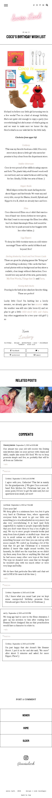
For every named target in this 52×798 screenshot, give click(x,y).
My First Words (14, 278)
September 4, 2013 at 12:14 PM (23, 643)
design (16, 343)
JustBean (6, 505)
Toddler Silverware (26, 164)
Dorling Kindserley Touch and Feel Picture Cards (26, 256)
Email (37, 355)
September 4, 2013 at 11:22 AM (23, 592)
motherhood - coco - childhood (35, 343)
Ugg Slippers (26, 238)
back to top (26, 795)
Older (26, 741)
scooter (39, 304)
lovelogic (42, 791)
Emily (5, 613)
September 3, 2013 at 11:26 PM (23, 478)
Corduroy (26, 145)
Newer (26, 715)
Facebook (14, 350)
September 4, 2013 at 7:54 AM (22, 504)
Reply (6, 464)
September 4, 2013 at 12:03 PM (20, 613)
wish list (31, 344)
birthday (7, 343)
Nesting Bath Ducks (26, 286)
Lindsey (26, 337)
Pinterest (15, 355)
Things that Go (29, 278)
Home (26, 728)
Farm (42, 278)
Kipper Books (26, 186)
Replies (7, 471)
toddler (22, 344)
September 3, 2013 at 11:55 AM (27, 445)
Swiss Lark (26, 17)
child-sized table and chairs (35, 312)
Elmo (26, 208)
